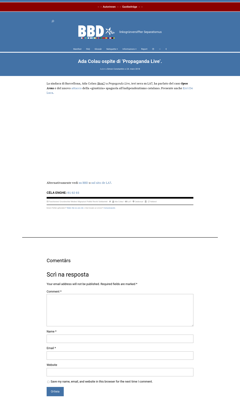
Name (51, 331)
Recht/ (95, 202)
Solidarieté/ (103, 202)
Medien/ (74, 202)
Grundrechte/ (65, 202)
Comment (54, 291)
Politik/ (89, 202)
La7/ (129, 202)
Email (51, 348)
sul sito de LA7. (101, 183)
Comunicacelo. (110, 208)
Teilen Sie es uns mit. (75, 208)
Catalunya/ (139, 202)
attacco (76, 88)
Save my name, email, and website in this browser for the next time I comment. (102, 381)
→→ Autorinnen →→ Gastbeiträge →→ (120, 6)
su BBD (83, 183)
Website (52, 365)
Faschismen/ (54, 202)
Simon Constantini (115, 69)
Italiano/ (153, 202)
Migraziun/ (82, 202)
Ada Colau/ (118, 202)
